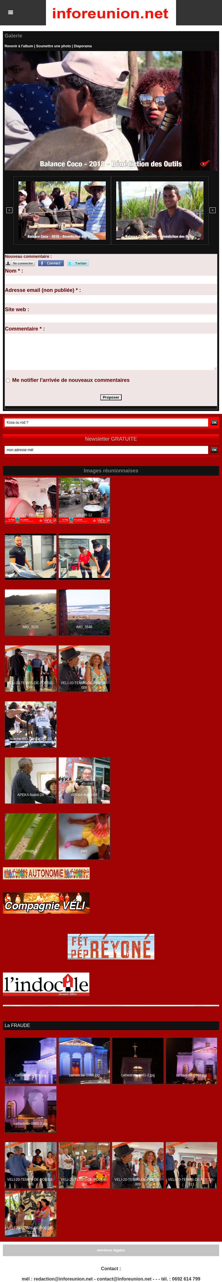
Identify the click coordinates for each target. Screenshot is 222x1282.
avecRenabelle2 (30, 571)
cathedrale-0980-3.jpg (30, 1124)
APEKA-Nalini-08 (84, 795)
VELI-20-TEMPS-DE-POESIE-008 (30, 685)
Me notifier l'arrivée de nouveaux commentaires (71, 380)
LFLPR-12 (84, 515)
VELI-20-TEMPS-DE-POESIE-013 (30, 1230)
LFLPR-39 (30, 515)
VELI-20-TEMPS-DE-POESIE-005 (30, 1182)
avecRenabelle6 (84, 571)
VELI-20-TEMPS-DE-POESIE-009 (84, 685)
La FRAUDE (17, 1025)
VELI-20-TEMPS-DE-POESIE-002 (84, 1182)
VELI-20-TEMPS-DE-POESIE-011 (191, 1182)
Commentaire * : (25, 329)
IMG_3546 (84, 627)
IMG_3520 (31, 627)
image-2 (30, 851)
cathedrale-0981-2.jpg (138, 1075)
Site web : (17, 309)
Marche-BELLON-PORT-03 (30, 739)
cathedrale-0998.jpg (84, 1075)
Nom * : (14, 271)
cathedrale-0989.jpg (30, 1075)
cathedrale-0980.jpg (191, 1075)
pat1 (84, 851)
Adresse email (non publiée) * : (43, 290)
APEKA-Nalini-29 (30, 795)
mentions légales (111, 1250)
